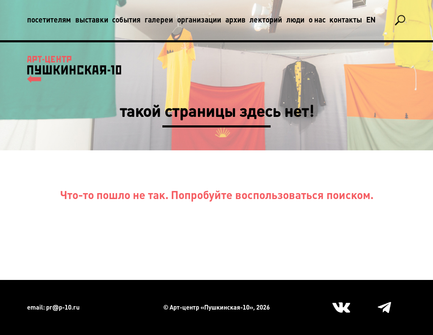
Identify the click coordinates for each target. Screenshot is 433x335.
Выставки (91, 20)
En (370, 20)
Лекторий (265, 20)
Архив (235, 20)
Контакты (345, 20)
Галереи (159, 20)
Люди (295, 20)
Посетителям (49, 20)
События (126, 20)
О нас (317, 20)
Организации (199, 20)
